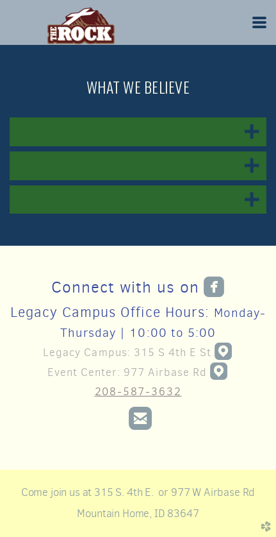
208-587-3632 (138, 391)
